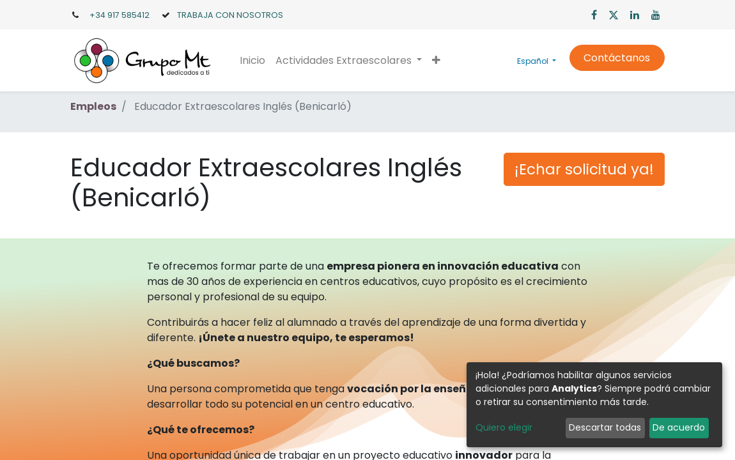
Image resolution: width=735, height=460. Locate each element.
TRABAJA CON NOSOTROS (230, 15)
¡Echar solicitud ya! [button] (584, 169)
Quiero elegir (504, 427)
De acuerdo (679, 427)
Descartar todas (605, 427)
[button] (436, 60)
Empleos (93, 106)
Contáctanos (617, 57)
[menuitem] (252, 60)
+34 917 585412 (119, 15)
